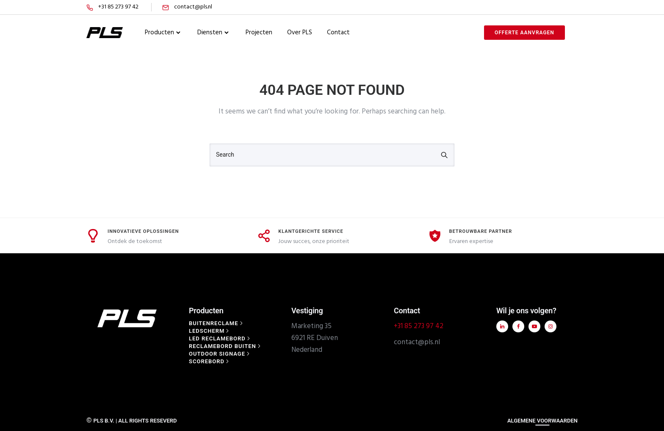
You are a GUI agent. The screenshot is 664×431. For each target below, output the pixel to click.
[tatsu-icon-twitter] (532, 7)
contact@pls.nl (193, 7)
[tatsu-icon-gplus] (554, 7)
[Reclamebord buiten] (225, 346)
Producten (159, 33)
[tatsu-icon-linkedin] (542, 7)
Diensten (209, 33)
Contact (338, 33)
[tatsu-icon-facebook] (522, 7)
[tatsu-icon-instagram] (565, 7)
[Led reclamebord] (220, 338)
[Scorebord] (209, 361)
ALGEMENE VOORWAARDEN (542, 420)
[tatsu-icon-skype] (576, 7)
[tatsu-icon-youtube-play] (533, 326)
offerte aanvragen (524, 33)
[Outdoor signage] (220, 353)
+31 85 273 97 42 (118, 7)
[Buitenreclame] (216, 323)
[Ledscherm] (210, 331)
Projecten (259, 33)
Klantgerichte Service (310, 231)
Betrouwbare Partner (480, 231)
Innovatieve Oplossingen (143, 231)
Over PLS (299, 33)
